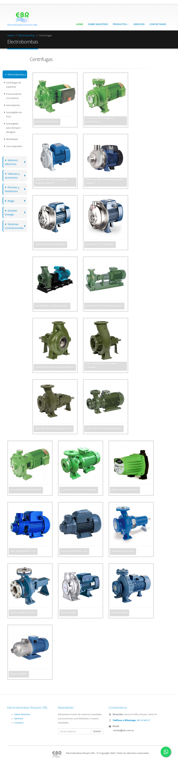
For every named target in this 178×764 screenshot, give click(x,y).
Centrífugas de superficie (13, 84)
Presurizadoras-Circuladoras (14, 96)
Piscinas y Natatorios (12, 189)
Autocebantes (13, 105)
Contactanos (157, 24)
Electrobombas (26, 35)
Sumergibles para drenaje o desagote (13, 128)
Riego (10, 201)
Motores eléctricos (11, 162)
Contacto (18, 722)
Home (79, 24)
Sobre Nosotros (98, 24)
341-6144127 (131, 720)
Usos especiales (14, 146)
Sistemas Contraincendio (14, 226)
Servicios (138, 24)
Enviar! (97, 731)
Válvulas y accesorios (12, 175)
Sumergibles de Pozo (14, 114)
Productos (120, 24)
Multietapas (12, 139)
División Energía (11, 212)
